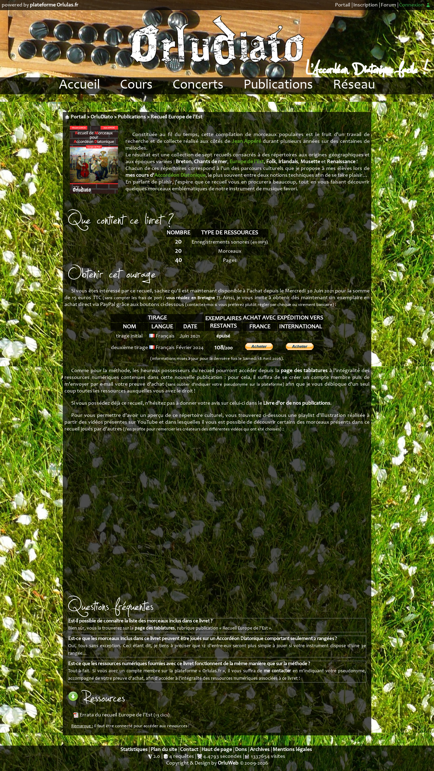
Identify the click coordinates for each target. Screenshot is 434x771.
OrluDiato (102, 117)
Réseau (354, 85)
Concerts (198, 85)
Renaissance (341, 162)
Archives (260, 749)
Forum (388, 5)
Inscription (365, 5)
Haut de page (216, 749)
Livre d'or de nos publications (296, 403)
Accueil (79, 85)
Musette (310, 162)
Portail (342, 5)
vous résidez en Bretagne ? (192, 298)
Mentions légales (292, 749)
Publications (278, 85)
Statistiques (133, 749)
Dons (241, 749)
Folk (271, 162)
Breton (184, 162)
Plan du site (164, 749)
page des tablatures (304, 370)
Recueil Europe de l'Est (176, 117)
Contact (189, 749)
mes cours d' (165, 175)
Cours (136, 85)
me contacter (277, 671)
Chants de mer (210, 162)
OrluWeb (228, 763)
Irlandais (288, 162)
